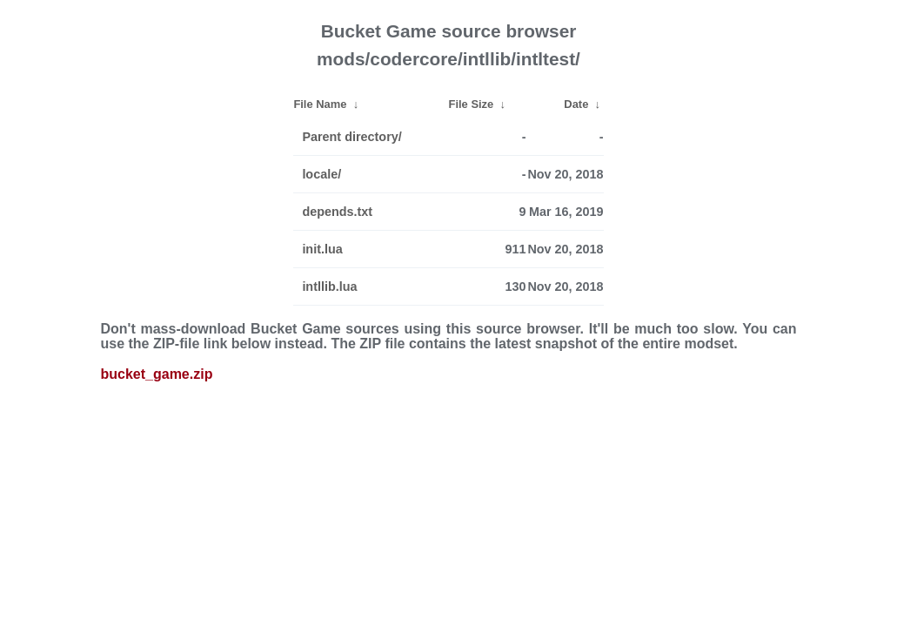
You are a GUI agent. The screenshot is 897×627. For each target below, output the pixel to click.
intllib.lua (329, 286)
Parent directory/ (351, 137)
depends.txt (337, 212)
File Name (319, 104)
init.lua (322, 249)
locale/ (321, 174)
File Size (471, 104)
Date (576, 104)
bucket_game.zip (157, 374)
